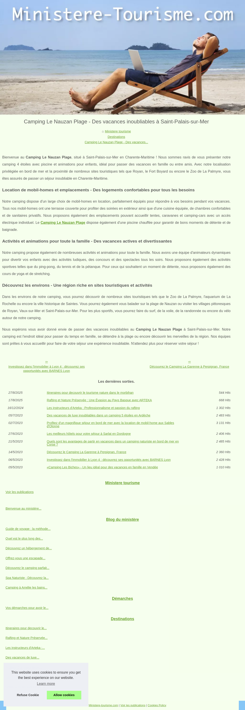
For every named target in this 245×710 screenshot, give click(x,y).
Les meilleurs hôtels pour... (24, 677)
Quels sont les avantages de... (27, 687)
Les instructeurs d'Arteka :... (25, 648)
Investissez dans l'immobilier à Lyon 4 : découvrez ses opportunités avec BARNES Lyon (46, 369)
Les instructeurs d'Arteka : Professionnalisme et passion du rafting (93, 407)
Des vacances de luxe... (22, 657)
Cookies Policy (157, 705)
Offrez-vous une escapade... (26, 558)
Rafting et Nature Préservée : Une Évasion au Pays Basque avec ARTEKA (99, 400)
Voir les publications (20, 492)
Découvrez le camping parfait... (27, 568)
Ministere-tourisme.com (103, 705)
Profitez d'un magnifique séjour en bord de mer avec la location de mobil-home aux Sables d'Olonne (110, 424)
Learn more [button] (46, 684)
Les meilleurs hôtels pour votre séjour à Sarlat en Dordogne (89, 433)
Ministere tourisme (118, 131)
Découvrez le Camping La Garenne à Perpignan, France (189, 366)
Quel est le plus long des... (24, 538)
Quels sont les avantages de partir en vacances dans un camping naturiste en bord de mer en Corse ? (113, 443)
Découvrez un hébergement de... (29, 548)
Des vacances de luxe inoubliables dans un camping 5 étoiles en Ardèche (98, 415)
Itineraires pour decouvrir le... (26, 628)
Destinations (116, 137)
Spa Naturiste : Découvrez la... (27, 578)
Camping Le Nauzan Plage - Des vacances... (116, 142)
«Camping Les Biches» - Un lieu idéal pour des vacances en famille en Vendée (102, 467)
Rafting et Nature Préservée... (26, 638)
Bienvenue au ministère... (23, 508)
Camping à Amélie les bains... (26, 587)
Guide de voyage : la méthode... (28, 529)
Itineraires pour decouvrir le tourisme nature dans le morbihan (90, 392)
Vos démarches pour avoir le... (27, 608)
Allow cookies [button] (64, 695)
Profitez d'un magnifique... (24, 667)
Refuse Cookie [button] (28, 695)
